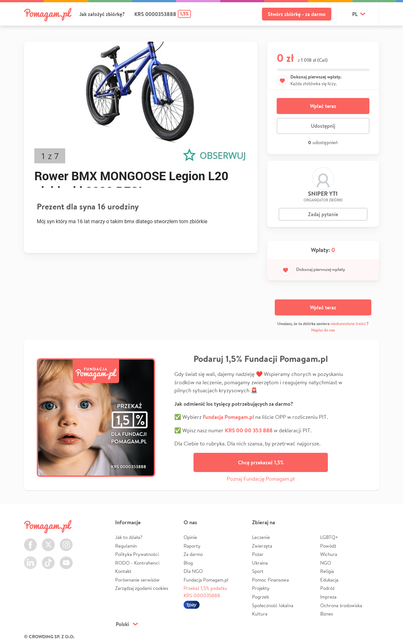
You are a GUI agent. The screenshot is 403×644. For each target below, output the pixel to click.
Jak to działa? (128, 537)
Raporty (192, 546)
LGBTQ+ (329, 537)
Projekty (261, 588)
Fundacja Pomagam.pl (206, 580)
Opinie (190, 537)
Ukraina (260, 563)
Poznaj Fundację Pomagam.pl (261, 478)
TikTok (48, 559)
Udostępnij (323, 125)
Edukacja (329, 580)
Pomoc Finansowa (270, 580)
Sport (258, 571)
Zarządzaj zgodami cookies (141, 588)
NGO (325, 563)
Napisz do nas (323, 330)
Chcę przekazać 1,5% (261, 462)
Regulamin (126, 546)
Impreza (328, 597)
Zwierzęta (262, 546)
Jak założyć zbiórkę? (102, 14)
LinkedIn (30, 559)
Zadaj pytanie (323, 214)
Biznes (326, 614)
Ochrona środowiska (341, 605)
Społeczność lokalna (272, 605)
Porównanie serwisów (137, 580)
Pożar (258, 554)
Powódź (328, 546)
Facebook (30, 541)
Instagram (66, 541)
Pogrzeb (260, 597)
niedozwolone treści (348, 323)
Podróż (327, 588)
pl (355, 14)
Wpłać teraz (323, 106)
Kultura (259, 614)
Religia (327, 571)
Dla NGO (193, 571)
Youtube (66, 559)
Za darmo (193, 554)
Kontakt (123, 571)
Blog (188, 563)
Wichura (328, 554)
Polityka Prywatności (137, 554)
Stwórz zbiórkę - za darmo (297, 14)
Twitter (48, 541)
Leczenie (261, 537)
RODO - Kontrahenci (137, 563)
